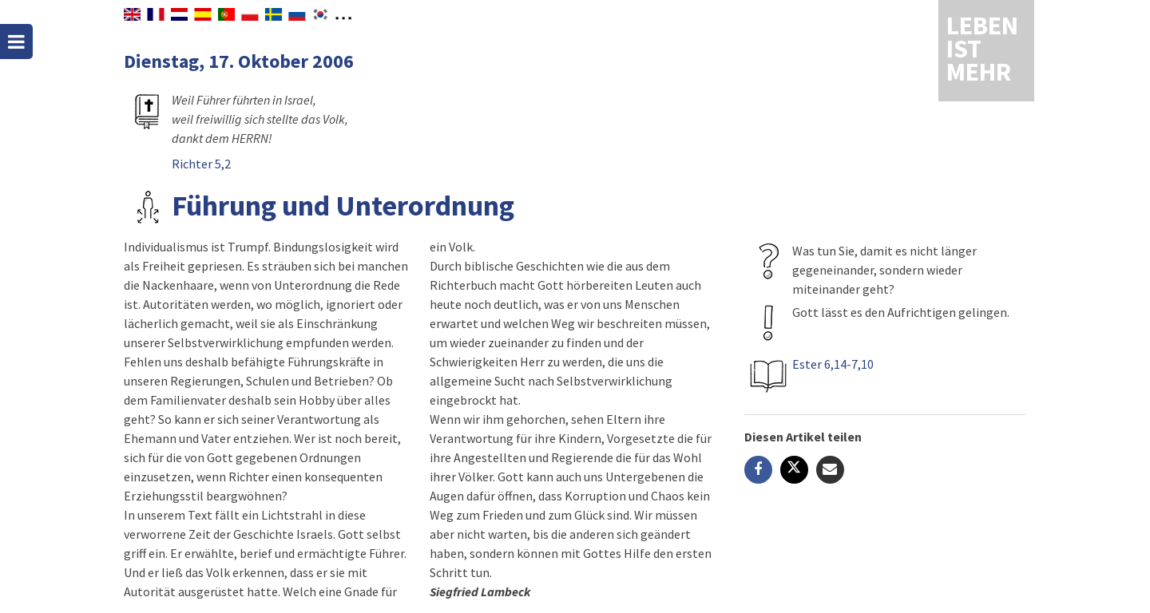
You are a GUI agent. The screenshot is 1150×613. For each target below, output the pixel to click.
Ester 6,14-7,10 (833, 364)
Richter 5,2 (201, 164)
